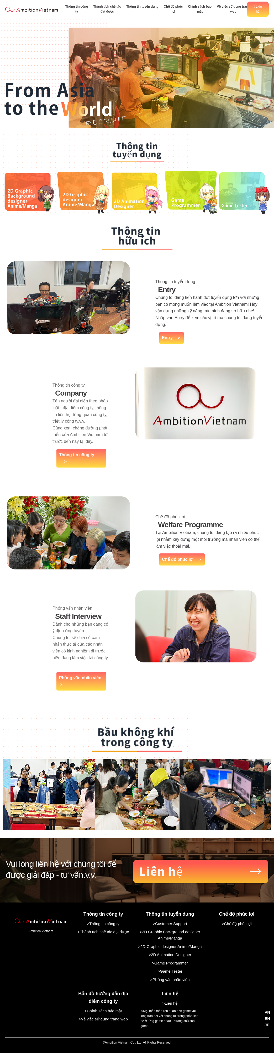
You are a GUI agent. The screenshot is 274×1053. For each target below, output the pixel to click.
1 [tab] (105, 834)
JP (267, 1025)
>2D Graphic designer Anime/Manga (170, 946)
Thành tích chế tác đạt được (107, 9)
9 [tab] (168, 834)
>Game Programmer (170, 963)
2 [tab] (113, 834)
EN (267, 1018)
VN (267, 1012)
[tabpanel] (137, 794)
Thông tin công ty (76, 9)
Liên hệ (258, 9)
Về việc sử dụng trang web (233, 9)
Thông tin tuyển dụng (142, 6)
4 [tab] (129, 834)
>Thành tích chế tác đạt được (103, 932)
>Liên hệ (170, 1003)
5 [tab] (137, 834)
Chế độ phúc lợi (173, 9)
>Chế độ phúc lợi (237, 923)
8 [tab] (160, 834)
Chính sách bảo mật (200, 9)
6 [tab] (144, 834)
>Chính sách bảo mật (103, 1011)
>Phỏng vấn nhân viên (169, 979)
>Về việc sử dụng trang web (103, 1019)
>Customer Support (170, 923)
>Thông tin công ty (103, 923)
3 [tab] (121, 834)
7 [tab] (152, 834)
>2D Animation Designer (170, 954)
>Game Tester (169, 971)
